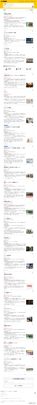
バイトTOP (2, 398)
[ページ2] (17, 374)
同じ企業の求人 (6, 28)
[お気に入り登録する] (33, 12)
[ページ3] (18, 374)
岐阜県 (5, 398)
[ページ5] (22, 374)
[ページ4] (20, 374)
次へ (25, 374)
